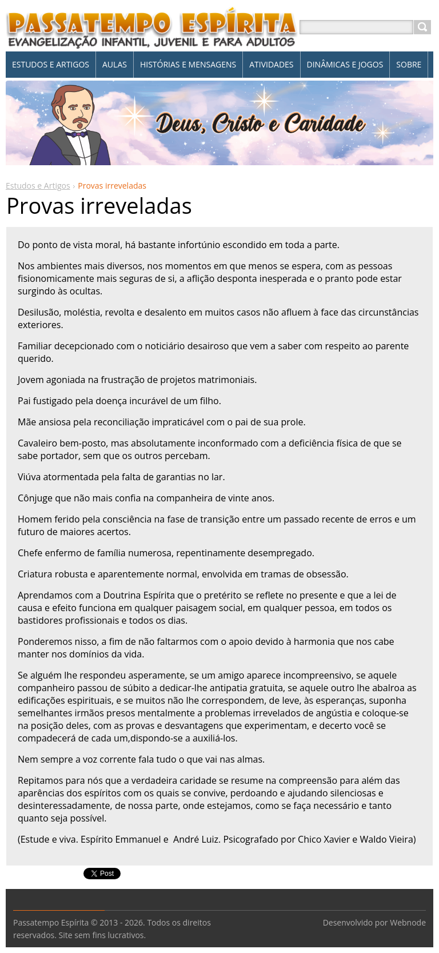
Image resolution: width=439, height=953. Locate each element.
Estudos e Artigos (38, 185)
